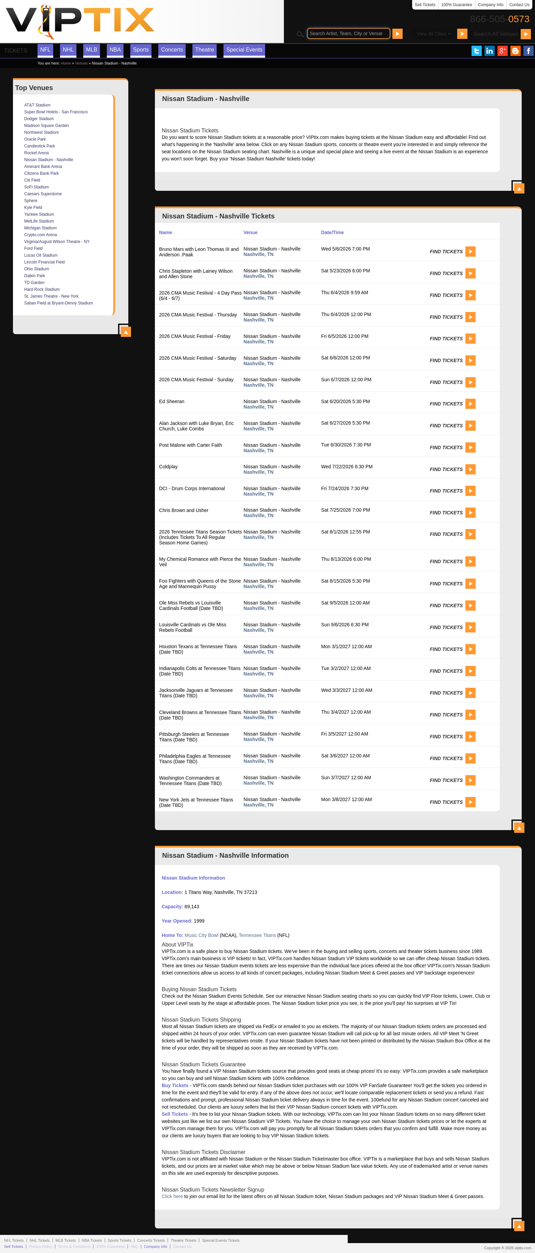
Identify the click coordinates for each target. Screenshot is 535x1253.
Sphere (31, 200)
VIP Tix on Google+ (502, 51)
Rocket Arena (36, 153)
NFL (45, 50)
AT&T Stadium (37, 105)
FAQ (134, 1246)
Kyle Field (33, 207)
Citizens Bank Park (41, 173)
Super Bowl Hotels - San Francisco (56, 112)
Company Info (491, 4)
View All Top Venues (126, 332)
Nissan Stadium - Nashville (48, 159)
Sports (141, 50)
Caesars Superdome (43, 193)
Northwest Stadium (41, 132)
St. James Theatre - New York (51, 296)
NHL (68, 50)
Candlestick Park (39, 146)
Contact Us (519, 4)
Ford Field (33, 248)
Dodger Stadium (39, 118)
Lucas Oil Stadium (40, 255)
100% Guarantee (456, 4)
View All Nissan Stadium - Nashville (519, 188)
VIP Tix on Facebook (528, 51)
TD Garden (34, 282)
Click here (172, 1196)
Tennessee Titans (257, 935)
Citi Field (32, 180)
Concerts (172, 50)
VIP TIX (80, 22)
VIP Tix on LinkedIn (490, 51)
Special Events (244, 50)
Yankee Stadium (39, 214)
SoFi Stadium (36, 187)
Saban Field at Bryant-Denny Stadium (58, 303)
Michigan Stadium (40, 228)
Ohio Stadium (36, 269)
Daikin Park (34, 275)
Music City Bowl (201, 935)
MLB (91, 50)
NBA (115, 50)
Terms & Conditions (74, 1246)
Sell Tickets (425, 4)
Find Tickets (446, 251)
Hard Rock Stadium (42, 289)
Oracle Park (35, 139)
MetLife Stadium (39, 221)
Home (66, 63)
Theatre (204, 50)
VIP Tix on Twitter (477, 51)
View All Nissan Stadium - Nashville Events (519, 828)
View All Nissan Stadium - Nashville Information (519, 1226)
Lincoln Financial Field (44, 262)
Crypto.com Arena (40, 234)
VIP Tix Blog (515, 51)
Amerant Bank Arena (43, 166)
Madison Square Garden (46, 125)
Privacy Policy (40, 1246)
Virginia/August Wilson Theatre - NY (57, 241)
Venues (81, 63)
